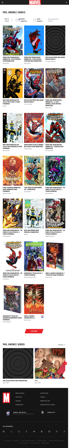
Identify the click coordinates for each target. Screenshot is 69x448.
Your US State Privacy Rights (28, 440)
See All (61, 345)
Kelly (46, 193)
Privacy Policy (16, 440)
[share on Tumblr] (26, 432)
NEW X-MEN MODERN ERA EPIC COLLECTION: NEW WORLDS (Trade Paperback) (12, 146)
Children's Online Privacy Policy (56, 440)
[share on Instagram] (19, 432)
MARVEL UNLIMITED (23, 20)
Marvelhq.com (45, 401)
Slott (46, 61)
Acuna (25, 191)
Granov (53, 236)
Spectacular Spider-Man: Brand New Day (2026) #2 (55, 58)
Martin (49, 61)
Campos (26, 148)
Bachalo (4, 106)
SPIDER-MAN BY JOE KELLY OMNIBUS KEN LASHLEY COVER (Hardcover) (33, 145)
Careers (18, 401)
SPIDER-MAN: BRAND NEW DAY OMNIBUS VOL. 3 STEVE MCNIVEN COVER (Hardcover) (11, 59)
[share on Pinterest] (49, 432)
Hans (51, 277)
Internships (19, 404)
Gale (4, 279)
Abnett (25, 277)
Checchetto (50, 193)
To (27, 104)
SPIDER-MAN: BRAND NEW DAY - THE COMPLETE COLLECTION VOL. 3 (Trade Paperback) (12, 232)
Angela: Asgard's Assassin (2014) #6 (29, 317)
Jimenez (54, 61)
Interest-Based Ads (35, 443)
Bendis (47, 107)
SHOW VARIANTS (39, 20)
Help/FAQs (18, 397)
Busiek (4, 63)
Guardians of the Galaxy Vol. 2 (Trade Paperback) (33, 274)
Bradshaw (30, 277)
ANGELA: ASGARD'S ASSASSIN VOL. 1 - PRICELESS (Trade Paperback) (55, 274)
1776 (36, 381)
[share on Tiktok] (64, 432)
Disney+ (43, 397)
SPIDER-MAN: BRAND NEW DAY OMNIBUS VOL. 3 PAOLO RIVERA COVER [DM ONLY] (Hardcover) (33, 59)
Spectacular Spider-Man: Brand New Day (15, 381)
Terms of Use (7, 440)
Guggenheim (48, 236)
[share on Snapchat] (42, 432)
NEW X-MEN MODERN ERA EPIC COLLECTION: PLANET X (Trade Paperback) (11, 102)
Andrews (29, 191)
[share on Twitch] (57, 432)
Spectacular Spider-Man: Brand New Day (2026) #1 (34, 101)
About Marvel (20, 393)
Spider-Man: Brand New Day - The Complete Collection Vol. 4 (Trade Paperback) (55, 189)
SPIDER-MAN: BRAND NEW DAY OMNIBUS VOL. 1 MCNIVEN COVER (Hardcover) (54, 146)
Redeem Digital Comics (47, 404)
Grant (8, 150)
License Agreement (24, 443)
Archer (7, 63)
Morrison (5, 150)
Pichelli (34, 277)
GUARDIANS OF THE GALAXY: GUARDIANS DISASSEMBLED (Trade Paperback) (12, 318)
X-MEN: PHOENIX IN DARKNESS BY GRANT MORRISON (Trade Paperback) (11, 189)
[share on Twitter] (11, 432)
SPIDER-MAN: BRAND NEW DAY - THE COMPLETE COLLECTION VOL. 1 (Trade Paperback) (12, 275)
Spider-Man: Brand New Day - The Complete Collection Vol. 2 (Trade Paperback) (55, 232)
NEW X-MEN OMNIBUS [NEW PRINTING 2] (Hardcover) (31, 231)
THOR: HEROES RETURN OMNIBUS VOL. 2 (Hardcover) (33, 188)
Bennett (47, 277)
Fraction (47, 150)
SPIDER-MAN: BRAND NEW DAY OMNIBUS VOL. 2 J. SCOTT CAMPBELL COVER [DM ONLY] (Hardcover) (53, 102)
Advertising (44, 393)
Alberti (50, 107)
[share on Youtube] (34, 432)
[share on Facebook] (4, 432)
